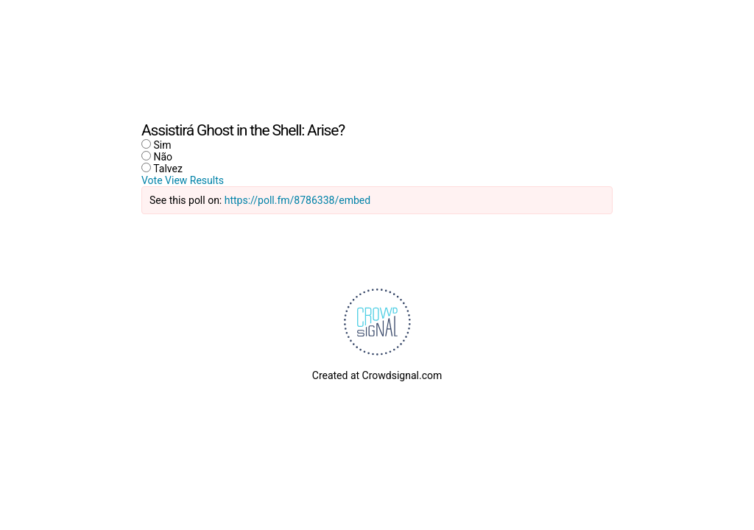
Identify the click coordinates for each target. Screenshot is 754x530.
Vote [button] (153, 180)
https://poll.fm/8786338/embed (297, 200)
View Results (194, 180)
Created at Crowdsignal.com (377, 375)
